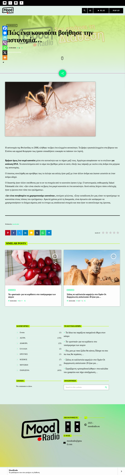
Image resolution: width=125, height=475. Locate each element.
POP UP (116, 10)
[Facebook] (21, 3)
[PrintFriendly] (4, 38)
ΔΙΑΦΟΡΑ (23, 344)
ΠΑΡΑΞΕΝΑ (12, 30)
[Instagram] (16, 3)
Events (22, 333)
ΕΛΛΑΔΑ (23, 349)
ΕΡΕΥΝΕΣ (24, 355)
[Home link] (8, 10)
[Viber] (4, 42)
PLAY (101, 10)
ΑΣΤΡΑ (22, 339)
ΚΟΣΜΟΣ (23, 360)
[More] (4, 57)
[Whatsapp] (4, 47)
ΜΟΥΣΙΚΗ (24, 366)
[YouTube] (4, 3)
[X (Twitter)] (10, 3)
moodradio (16, 225)
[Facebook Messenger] (4, 33)
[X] (4, 52)
